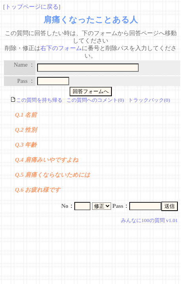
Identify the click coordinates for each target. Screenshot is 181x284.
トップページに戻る (31, 7)
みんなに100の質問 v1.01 (149, 220)
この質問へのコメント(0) (95, 100)
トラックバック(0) (149, 100)
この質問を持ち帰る (36, 100)
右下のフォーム (61, 48)
